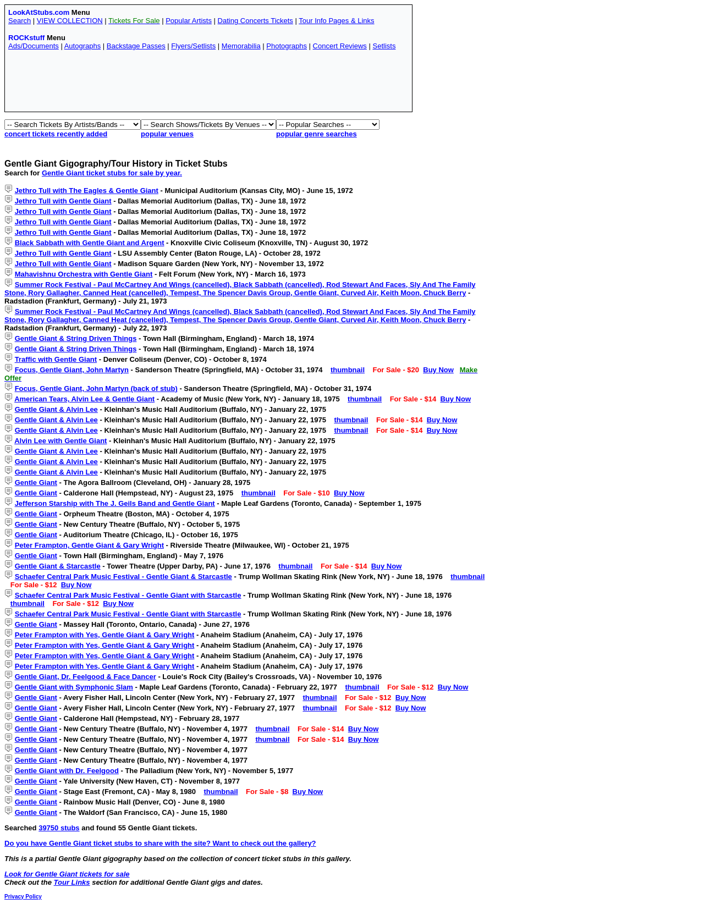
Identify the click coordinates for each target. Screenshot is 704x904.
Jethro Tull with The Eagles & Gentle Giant (86, 190)
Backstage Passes (136, 46)
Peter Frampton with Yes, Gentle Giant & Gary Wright (105, 635)
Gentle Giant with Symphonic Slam (74, 687)
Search (19, 20)
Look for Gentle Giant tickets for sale (67, 874)
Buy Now (438, 370)
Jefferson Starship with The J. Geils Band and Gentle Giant (115, 503)
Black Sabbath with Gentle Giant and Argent (89, 243)
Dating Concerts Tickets (255, 20)
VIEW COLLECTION (70, 20)
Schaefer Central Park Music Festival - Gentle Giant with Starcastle (128, 595)
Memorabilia (241, 46)
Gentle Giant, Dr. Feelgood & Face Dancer (85, 677)
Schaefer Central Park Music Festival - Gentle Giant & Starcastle (123, 576)
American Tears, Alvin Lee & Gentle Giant (84, 399)
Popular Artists (189, 20)
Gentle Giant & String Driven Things (76, 338)
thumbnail (348, 370)
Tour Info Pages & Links (336, 20)
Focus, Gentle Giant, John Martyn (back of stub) (96, 388)
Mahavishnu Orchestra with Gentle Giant (84, 274)
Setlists (383, 46)
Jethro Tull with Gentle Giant (63, 201)
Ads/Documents (33, 46)
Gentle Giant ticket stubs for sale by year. (112, 173)
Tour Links (72, 882)
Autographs (82, 46)
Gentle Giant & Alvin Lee (56, 409)
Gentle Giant (36, 482)
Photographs (286, 46)
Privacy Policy (23, 897)
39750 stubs (58, 828)
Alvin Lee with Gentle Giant (60, 441)
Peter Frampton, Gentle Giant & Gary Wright (89, 545)
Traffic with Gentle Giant (56, 359)
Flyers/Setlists (193, 46)
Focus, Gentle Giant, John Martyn (72, 370)
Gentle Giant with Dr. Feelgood (67, 771)
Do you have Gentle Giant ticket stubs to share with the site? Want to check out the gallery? (160, 843)
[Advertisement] (208, 83)
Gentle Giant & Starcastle (58, 566)
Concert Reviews (340, 46)
